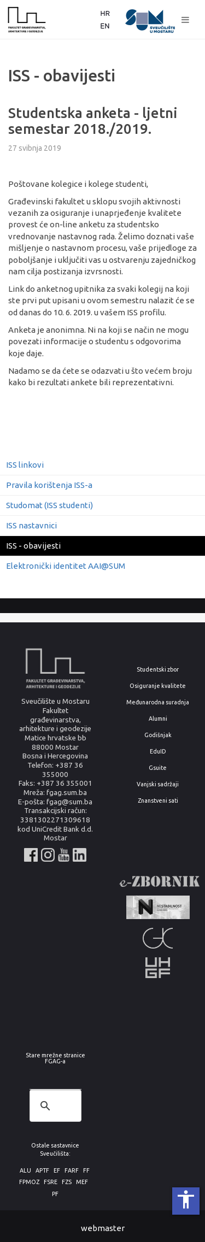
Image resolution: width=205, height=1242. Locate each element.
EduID (158, 752)
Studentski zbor (158, 670)
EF (57, 1171)
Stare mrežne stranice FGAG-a (55, 1058)
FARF (72, 1171)
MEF (82, 1182)
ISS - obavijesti (33, 545)
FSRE (50, 1182)
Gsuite (158, 768)
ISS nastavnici (31, 525)
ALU (25, 1171)
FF (86, 1171)
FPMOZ (29, 1182)
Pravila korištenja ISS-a (49, 485)
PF (55, 1194)
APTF (42, 1171)
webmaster (103, 1228)
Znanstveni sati (158, 801)
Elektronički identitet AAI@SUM (65, 565)
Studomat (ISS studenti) (49, 505)
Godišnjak (158, 735)
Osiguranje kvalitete (158, 686)
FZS (67, 1182)
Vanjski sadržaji (158, 784)
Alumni (158, 719)
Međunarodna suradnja (157, 702)
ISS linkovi (25, 464)
